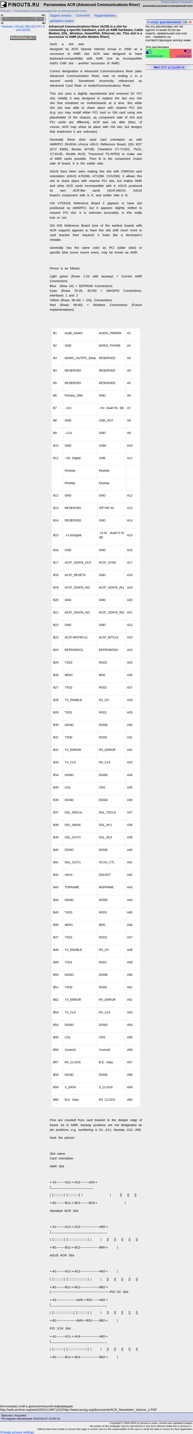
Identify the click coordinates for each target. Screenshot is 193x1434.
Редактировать (105, 15)
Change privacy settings (17, 1432)
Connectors (187, 2)
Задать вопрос (60, 15)
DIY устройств (169, 67)
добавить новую (62, 21)
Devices (175, 2)
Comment (83, 15)
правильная (154, 53)
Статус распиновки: (169, 22)
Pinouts (165, 2)
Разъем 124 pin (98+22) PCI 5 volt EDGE (23, 23)
